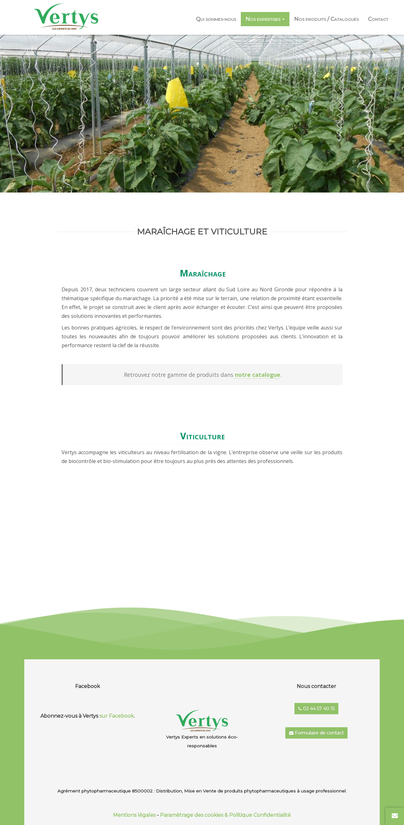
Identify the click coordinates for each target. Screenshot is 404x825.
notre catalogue (257, 374)
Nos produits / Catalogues (326, 19)
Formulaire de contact (316, 733)
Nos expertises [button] (265, 19)
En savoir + (196, 518)
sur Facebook (116, 716)
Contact (378, 19)
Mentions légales (134, 815)
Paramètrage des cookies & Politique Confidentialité (225, 815)
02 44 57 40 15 (316, 708)
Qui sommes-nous (216, 19)
